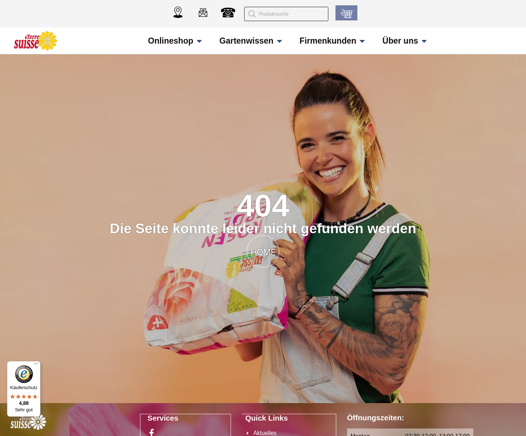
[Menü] (36, 365)
